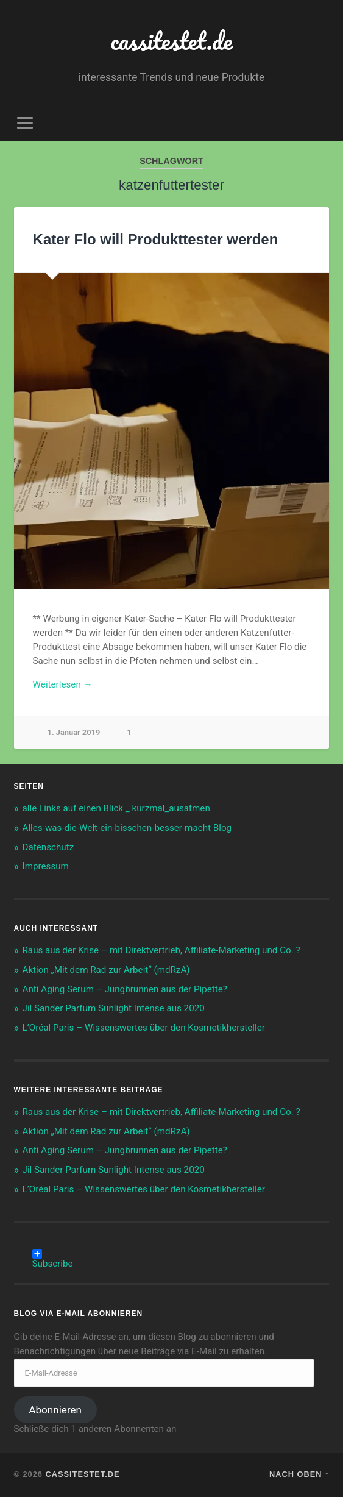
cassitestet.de (172, 40)
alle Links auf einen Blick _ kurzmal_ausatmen (116, 808)
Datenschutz (48, 847)
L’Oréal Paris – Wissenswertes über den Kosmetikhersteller (144, 1027)
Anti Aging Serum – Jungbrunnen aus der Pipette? (125, 989)
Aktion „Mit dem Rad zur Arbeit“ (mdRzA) (106, 969)
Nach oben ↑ (299, 1474)
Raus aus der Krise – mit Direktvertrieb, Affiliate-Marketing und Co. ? (161, 950)
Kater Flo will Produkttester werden (155, 239)
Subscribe (52, 1254)
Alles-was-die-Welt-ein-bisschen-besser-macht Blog (127, 827)
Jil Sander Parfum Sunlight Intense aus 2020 (114, 1008)
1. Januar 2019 (74, 732)
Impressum (46, 866)
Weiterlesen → (63, 684)
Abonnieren (55, 1410)
